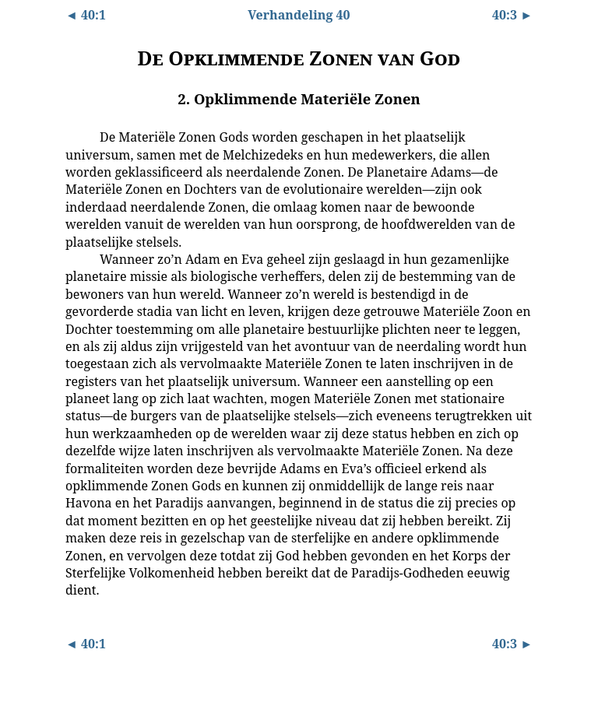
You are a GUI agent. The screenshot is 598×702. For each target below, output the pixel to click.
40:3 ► (512, 14)
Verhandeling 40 (299, 14)
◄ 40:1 (85, 14)
